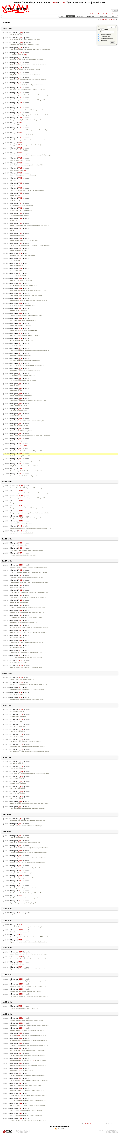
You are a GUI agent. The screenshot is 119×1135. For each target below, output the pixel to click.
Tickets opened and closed (105, 38)
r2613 (16, 684)
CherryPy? (28, 325)
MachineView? (20, 150)
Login (91, 14)
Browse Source (91, 16)
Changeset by (17, 33)
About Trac (106, 14)
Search (113, 16)
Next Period (112, 19)
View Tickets (103, 16)
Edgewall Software (23, 1131)
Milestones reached (104, 36)
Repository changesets (104, 34)
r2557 (19, 145)
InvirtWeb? (34, 74)
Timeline (70, 16)
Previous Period (103, 19)
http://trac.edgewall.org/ (112, 1131)
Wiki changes (102, 40)
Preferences (114, 14)
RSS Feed (61, 1128)
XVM (62, 2)
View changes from (107, 27)
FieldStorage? (18, 190)
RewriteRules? (20, 89)
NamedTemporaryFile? (21, 969)
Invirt (54, 2)
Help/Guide (98, 14)
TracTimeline (89, 1124)
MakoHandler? (27, 160)
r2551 (33, 1060)
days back (104, 29)
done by (106, 31)
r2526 (25, 170)
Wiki (62, 16)
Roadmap (79, 16)
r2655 (25, 54)
